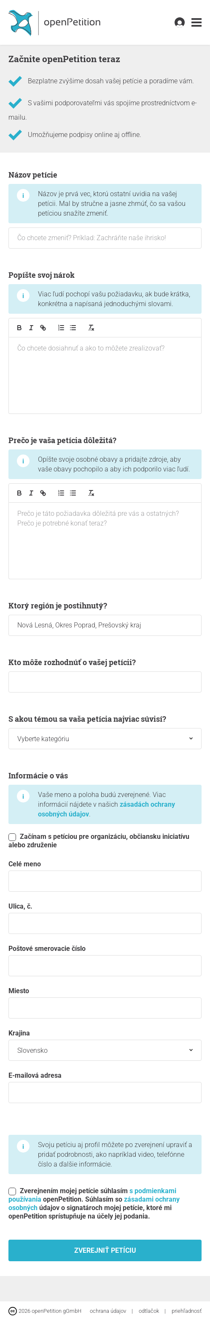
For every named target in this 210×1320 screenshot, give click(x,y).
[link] (196, 22)
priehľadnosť (187, 1311)
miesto (105, 1003)
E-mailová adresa (105, 1087)
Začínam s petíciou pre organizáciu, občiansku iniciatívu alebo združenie (98, 841)
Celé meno (105, 876)
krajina (105, 1045)
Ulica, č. (105, 918)
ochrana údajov (108, 1311)
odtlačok (149, 1311)
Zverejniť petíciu (105, 1250)
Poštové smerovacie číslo (105, 960)
